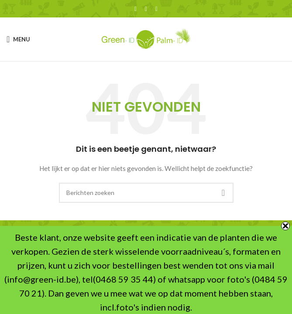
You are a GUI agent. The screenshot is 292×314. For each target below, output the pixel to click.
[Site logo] (146, 38)
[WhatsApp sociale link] (156, 9)
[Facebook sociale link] (136, 9)
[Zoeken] (146, 193)
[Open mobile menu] (18, 39)
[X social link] (146, 9)
